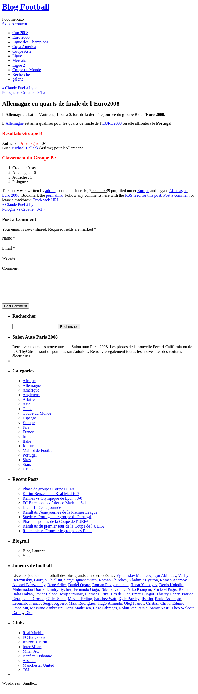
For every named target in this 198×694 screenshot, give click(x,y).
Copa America (24, 46)
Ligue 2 (18, 65)
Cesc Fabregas (105, 614)
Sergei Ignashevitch (80, 586)
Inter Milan (32, 653)
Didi (28, 619)
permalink (54, 195)
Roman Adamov (173, 586)
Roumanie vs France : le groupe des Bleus (57, 537)
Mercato (19, 60)
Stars (27, 470)
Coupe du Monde (26, 70)
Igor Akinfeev (164, 581)
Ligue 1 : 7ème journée (42, 514)
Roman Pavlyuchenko (110, 591)
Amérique (31, 396)
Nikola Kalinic (113, 595)
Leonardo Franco (26, 609)
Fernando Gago (86, 595)
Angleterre (31, 401)
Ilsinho (147, 605)
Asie (26, 410)
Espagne (30, 424)
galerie (18, 79)
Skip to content (14, 24)
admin (50, 190)
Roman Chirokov (113, 586)
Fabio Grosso (33, 605)
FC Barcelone (34, 643)
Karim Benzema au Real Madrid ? (51, 500)
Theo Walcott (182, 614)
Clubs (27, 415)
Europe (143, 190)
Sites (27, 466)
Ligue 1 (18, 56)
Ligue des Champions (30, 42)
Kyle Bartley (129, 605)
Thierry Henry (168, 600)
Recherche (21, 74)
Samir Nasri (160, 614)
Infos (27, 443)
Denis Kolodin (171, 591)
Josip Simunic (71, 600)
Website (8, 258)
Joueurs (29, 452)
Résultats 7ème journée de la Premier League (60, 518)
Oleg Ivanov (134, 609)
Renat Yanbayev (144, 591)
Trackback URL (46, 200)
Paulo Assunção (168, 605)
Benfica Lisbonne (37, 662)
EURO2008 (112, 123)
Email (7, 248)
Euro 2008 (21, 37)
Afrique (29, 387)
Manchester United (38, 671)
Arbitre (29, 405)
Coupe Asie (21, 51)
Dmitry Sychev (59, 595)
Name (7, 238)
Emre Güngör (143, 600)
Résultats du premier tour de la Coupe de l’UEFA (63, 532)
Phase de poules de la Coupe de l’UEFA (56, 527)
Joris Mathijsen (78, 614)
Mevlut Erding (80, 605)
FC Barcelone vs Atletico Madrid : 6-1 (54, 509)
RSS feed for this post (143, 195)
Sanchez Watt (105, 605)
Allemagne (15, 123)
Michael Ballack (24, 148)
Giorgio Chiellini (48, 586)
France (28, 438)
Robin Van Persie (133, 614)
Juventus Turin (35, 648)
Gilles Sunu (56, 605)
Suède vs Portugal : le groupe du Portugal (57, 523)
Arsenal (29, 667)
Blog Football (26, 6)
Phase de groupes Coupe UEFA (49, 495)
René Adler (56, 591)
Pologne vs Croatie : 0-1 (23, 92)
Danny (17, 619)
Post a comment (176, 195)
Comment (10, 268)
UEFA (28, 475)
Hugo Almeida (110, 609)
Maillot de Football (39, 456)
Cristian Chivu (158, 609)
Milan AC (31, 657)
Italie (27, 447)
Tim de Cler (120, 600)
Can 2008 (20, 32)
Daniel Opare (79, 591)
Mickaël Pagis (165, 595)
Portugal (30, 461)
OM (26, 676)
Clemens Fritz (96, 600)
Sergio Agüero (55, 609)
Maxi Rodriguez (82, 609)
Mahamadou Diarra (28, 595)
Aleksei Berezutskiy (28, 591)
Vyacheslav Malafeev (133, 581)
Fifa (26, 433)
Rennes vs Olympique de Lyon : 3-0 (52, 504)
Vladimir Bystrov (143, 586)
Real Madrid (33, 639)
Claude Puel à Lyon (20, 88)
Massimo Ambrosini (46, 614)
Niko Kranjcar (139, 595)
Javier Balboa (46, 600)
